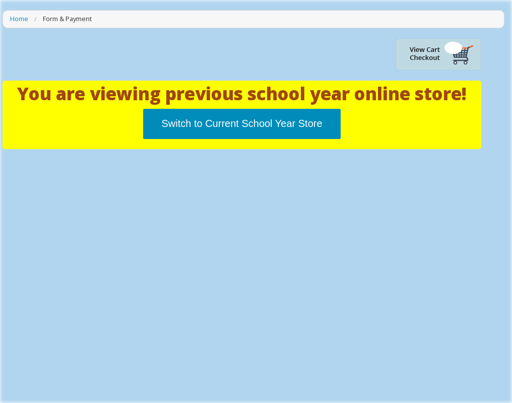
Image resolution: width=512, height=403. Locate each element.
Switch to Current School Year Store (241, 123)
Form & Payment (67, 19)
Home (19, 19)
